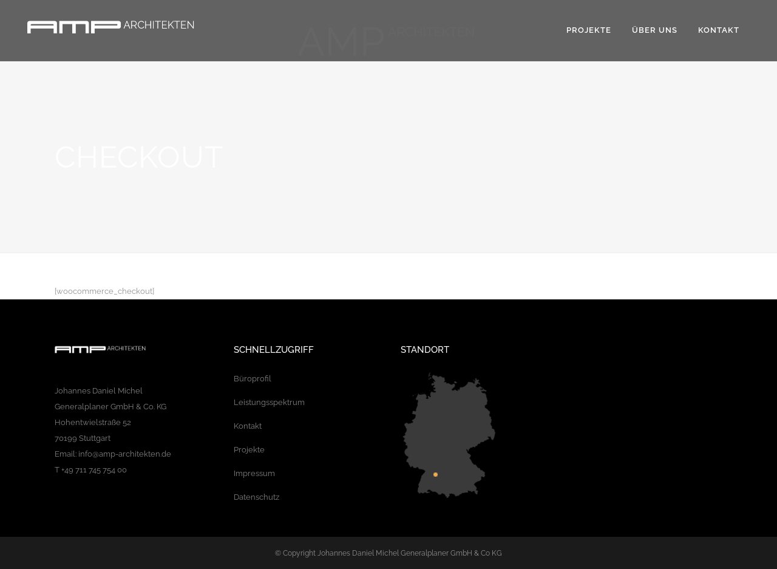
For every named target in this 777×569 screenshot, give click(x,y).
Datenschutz (256, 497)
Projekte (249, 449)
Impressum (254, 473)
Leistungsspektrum (269, 402)
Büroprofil (252, 378)
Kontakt (248, 426)
